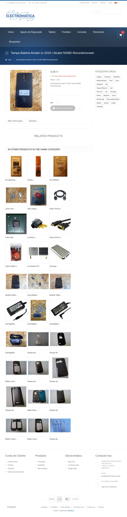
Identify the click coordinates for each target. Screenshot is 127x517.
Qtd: (51, 103)
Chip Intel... (10, 237)
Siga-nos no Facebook (109, 487)
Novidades (41, 465)
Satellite (116, 77)
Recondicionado (113, 99)
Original (100, 84)
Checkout (103, 3)
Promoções (41, 462)
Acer (117, 80)
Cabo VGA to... (55, 209)
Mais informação (15, 121)
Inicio (10, 60)
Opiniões (33, 121)
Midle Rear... (32, 410)
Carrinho (94, 3)
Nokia (99, 103)
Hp (107, 84)
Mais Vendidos (43, 468)
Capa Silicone (102, 88)
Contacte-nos (91, 507)
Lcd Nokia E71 (33, 266)
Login (110, 3)
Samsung (100, 99)
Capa (113, 103)
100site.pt (70, 511)
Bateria (106, 95)
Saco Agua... (32, 209)
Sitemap (101, 507)
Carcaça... (53, 266)
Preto (99, 95)
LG (106, 92)
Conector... (31, 237)
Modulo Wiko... (11, 295)
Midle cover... (10, 381)
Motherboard (102, 80)
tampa (99, 77)
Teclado (113, 92)
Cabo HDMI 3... (11, 266)
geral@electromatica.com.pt (17, 3)
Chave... (30, 180)
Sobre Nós (71, 462)
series (106, 103)
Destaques (44, 507)
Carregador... (10, 324)
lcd (111, 88)
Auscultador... (33, 295)
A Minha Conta (84, 3)
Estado (52, 80)
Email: (104, 473)
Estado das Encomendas (16, 472)
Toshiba (100, 107)
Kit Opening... (10, 180)
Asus (114, 95)
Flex (111, 80)
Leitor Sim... (10, 209)
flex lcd (99, 92)
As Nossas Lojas (73, 465)
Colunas (107, 77)
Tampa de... (32, 353)
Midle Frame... (11, 439)
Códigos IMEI (72, 468)
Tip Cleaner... (54, 180)
